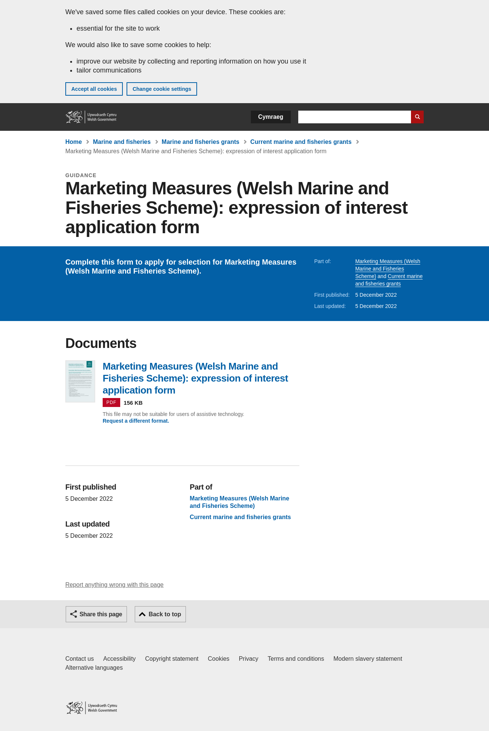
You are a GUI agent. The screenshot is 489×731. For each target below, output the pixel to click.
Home (73, 142)
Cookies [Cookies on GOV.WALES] (219, 659)
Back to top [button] (165, 614)
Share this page (101, 614)
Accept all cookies (94, 89)
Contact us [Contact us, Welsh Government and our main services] (79, 659)
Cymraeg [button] (270, 117)
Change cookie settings (162, 89)
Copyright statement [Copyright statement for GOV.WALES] (172, 659)
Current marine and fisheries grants (301, 142)
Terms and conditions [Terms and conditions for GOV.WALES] (296, 659)
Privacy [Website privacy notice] (248, 659)
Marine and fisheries (122, 142)
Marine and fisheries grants (200, 142)
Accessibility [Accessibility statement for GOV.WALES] (119, 659)
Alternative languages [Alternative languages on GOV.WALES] (94, 667)
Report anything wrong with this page (114, 585)
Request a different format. (136, 421)
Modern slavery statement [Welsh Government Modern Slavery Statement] (367, 659)
